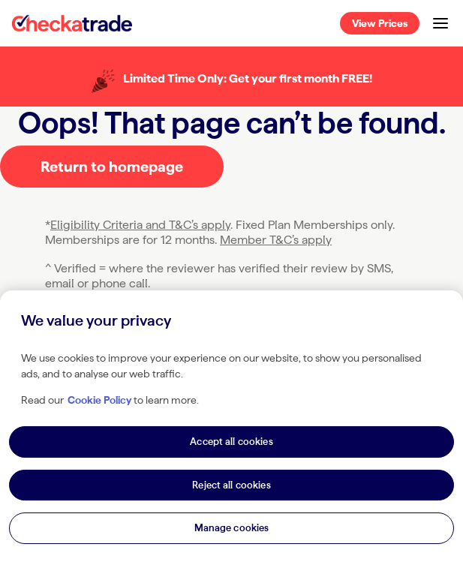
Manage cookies (231, 527)
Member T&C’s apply (276, 240)
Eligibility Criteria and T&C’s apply (140, 225)
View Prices (379, 23)
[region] (231, 427)
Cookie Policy (99, 400)
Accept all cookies (231, 441)
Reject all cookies (231, 485)
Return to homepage (112, 167)
